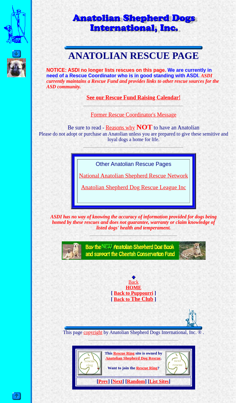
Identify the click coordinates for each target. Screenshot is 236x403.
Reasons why (120, 128)
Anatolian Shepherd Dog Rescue (133, 358)
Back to (122, 299)
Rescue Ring (124, 353)
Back (133, 282)
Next (117, 381)
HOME (133, 287)
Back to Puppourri (133, 293)
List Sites (159, 381)
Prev (103, 381)
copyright (93, 332)
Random (136, 381)
